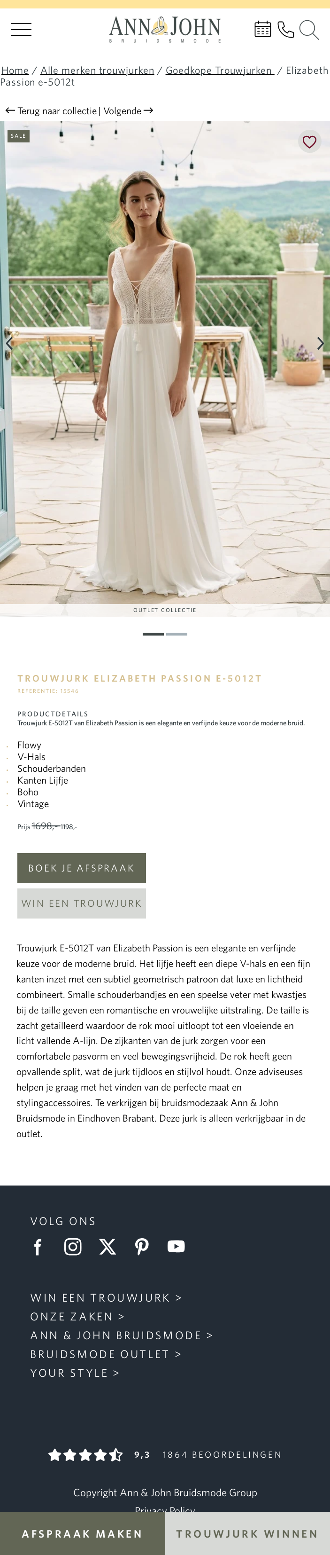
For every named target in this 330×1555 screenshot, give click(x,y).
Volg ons (63, 1221)
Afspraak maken (82, 1533)
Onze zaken (72, 1316)
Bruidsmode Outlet (100, 1354)
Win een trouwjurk (82, 903)
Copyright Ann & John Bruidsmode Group (165, 1492)
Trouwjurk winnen (247, 1533)
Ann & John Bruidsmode (116, 1335)
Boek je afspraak (81, 867)
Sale (18, 136)
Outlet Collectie (164, 610)
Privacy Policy (165, 1511)
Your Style (69, 1373)
